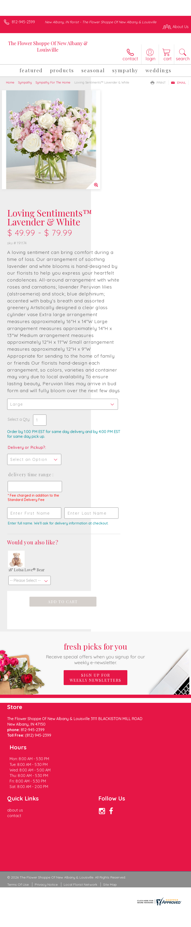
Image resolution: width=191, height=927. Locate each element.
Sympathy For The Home (52, 82)
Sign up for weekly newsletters (95, 624)
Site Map (110, 808)
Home (10, 82)
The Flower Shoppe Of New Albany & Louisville (48, 46)
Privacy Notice (46, 808)
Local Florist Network (80, 808)
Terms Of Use (18, 808)
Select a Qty (109, 342)
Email (178, 82)
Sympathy (25, 82)
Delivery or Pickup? (117, 370)
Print (158, 82)
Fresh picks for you (95, 599)
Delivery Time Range (113, 402)
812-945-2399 (23, 21)
